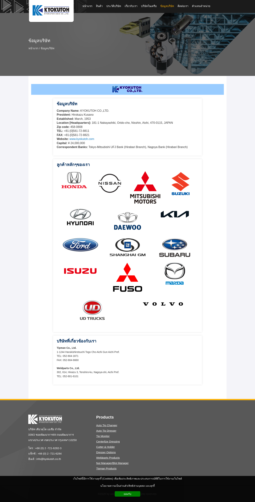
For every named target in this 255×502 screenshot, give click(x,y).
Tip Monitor (102, 436)
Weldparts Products (108, 457)
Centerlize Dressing (108, 441)
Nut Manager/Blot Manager (112, 463)
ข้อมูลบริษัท (39, 41)
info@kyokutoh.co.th (48, 458)
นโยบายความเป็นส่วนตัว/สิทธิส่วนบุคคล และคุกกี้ (127, 485)
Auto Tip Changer (106, 425)
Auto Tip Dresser (106, 430)
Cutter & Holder (105, 446)
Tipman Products (106, 468)
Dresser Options (106, 452)
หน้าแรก (33, 48)
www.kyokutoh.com (82, 138)
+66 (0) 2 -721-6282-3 (48, 448)
